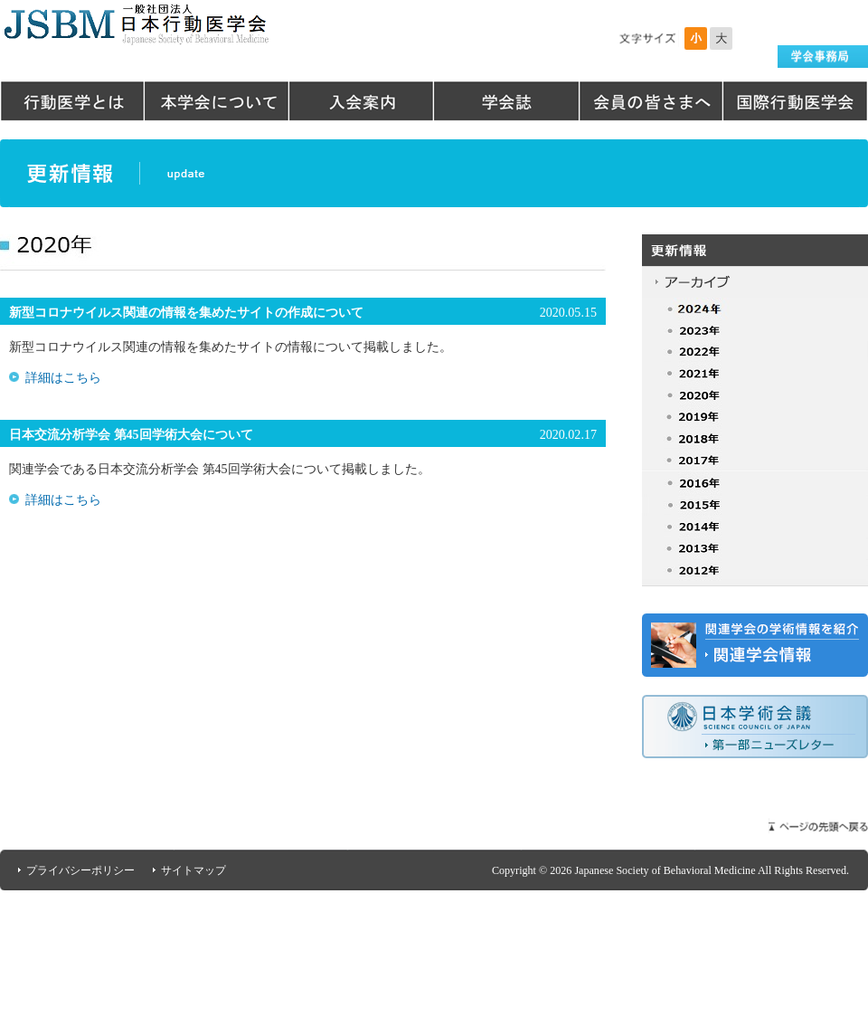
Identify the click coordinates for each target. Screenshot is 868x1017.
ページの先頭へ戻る (818, 827)
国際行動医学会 (795, 101)
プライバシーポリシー (80, 870)
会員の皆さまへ (651, 101)
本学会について (217, 101)
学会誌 (506, 101)
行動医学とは (72, 101)
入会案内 (361, 101)
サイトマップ (193, 870)
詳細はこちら (63, 377)
